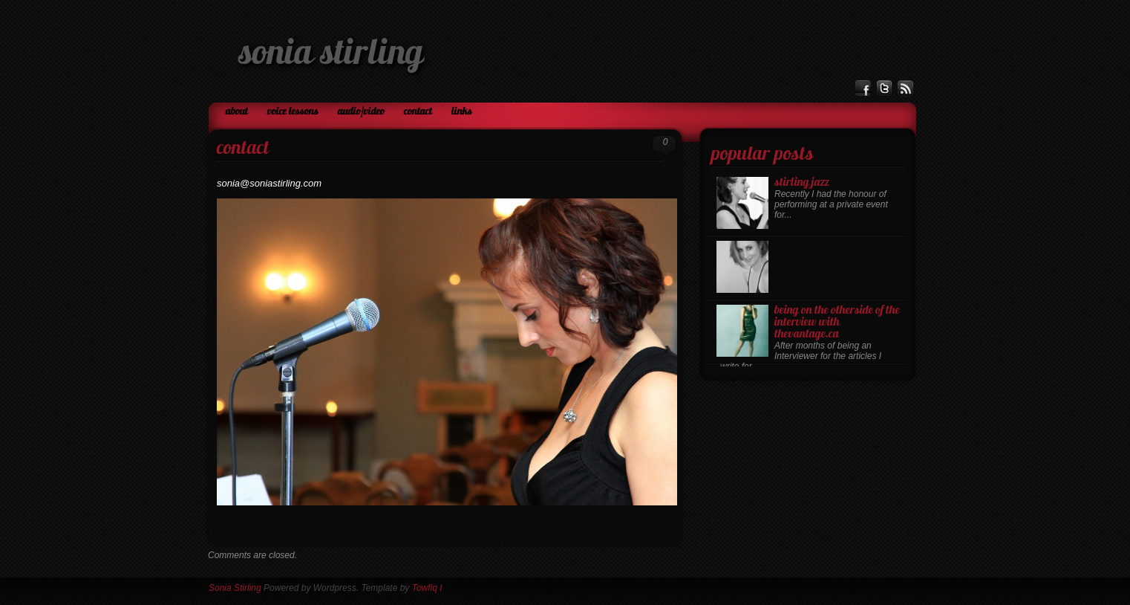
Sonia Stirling (331, 55)
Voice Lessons (293, 111)
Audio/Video (361, 111)
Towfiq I (427, 588)
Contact (418, 111)
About (237, 111)
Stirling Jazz (801, 183)
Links (461, 111)
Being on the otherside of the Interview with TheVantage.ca (837, 322)
